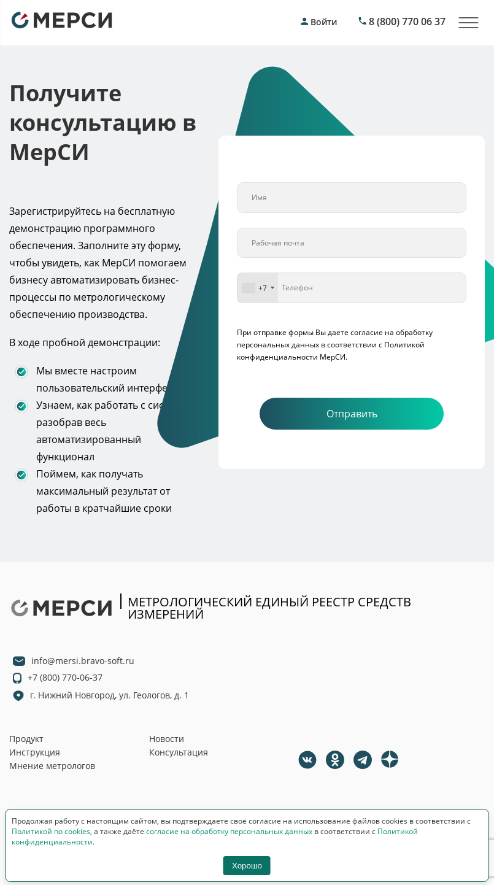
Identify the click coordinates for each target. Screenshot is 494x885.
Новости (166, 738)
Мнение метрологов (52, 765)
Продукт (26, 738)
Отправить (351, 413)
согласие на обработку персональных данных (229, 831)
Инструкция (34, 752)
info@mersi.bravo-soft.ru (82, 661)
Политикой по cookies (51, 831)
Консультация (178, 752)
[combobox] (257, 288)
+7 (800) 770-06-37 (65, 677)
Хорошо (247, 865)
